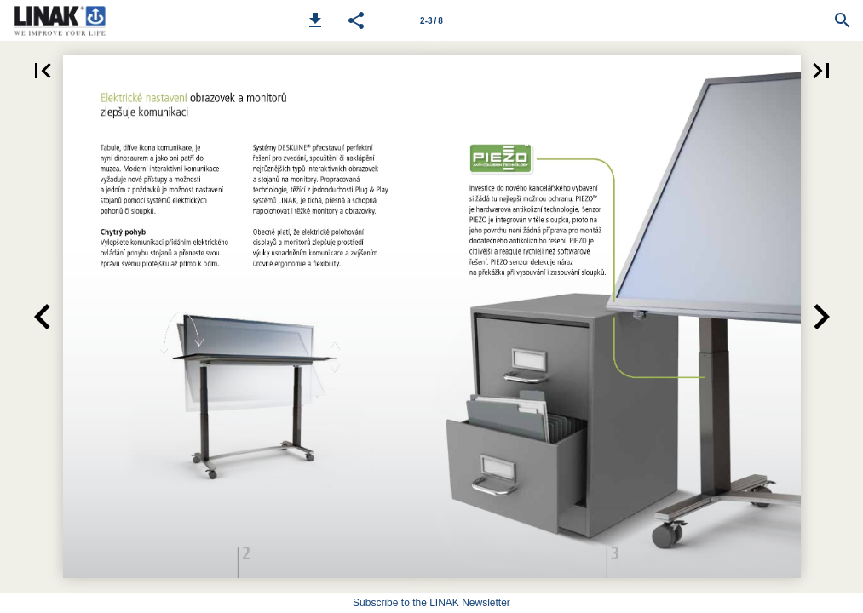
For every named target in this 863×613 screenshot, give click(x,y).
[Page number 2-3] (431, 20)
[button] (315, 20)
